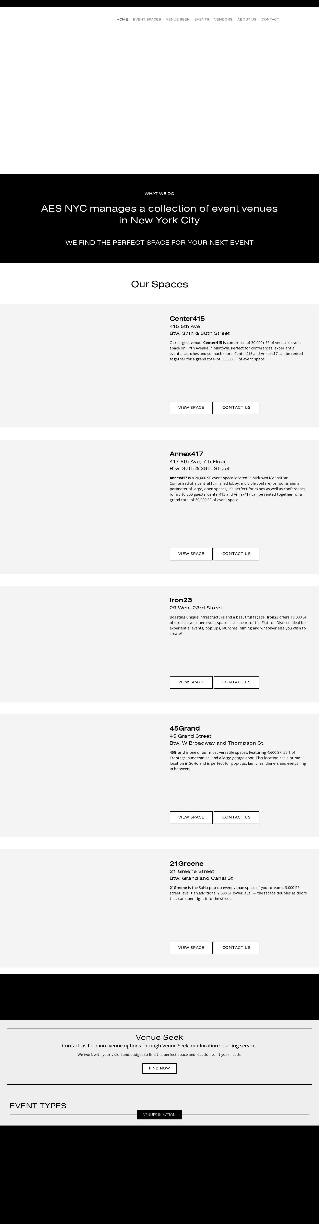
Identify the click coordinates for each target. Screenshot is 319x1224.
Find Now (159, 1068)
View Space (191, 408)
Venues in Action (159, 1114)
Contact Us (236, 408)
